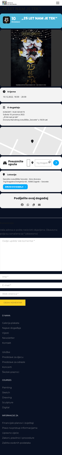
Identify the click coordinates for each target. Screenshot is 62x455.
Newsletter (8, 338)
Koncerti (7, 367)
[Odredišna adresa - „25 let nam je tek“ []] (43, 162)
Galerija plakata (10, 323)
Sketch (6, 392)
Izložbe (6, 352)
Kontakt (6, 343)
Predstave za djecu (12, 357)
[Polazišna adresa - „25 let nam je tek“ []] (28, 162)
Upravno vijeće (10, 433)
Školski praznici (10, 372)
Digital (5, 407)
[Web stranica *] (31, 294)
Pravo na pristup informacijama (19, 428)
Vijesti (5, 333)
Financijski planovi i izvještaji (18, 423)
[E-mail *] (31, 285)
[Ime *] (31, 277)
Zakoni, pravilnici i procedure (18, 438)
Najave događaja (11, 328)
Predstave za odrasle (13, 362)
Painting (7, 387)
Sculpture (7, 402)
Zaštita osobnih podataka (16, 442)
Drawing (7, 397)
